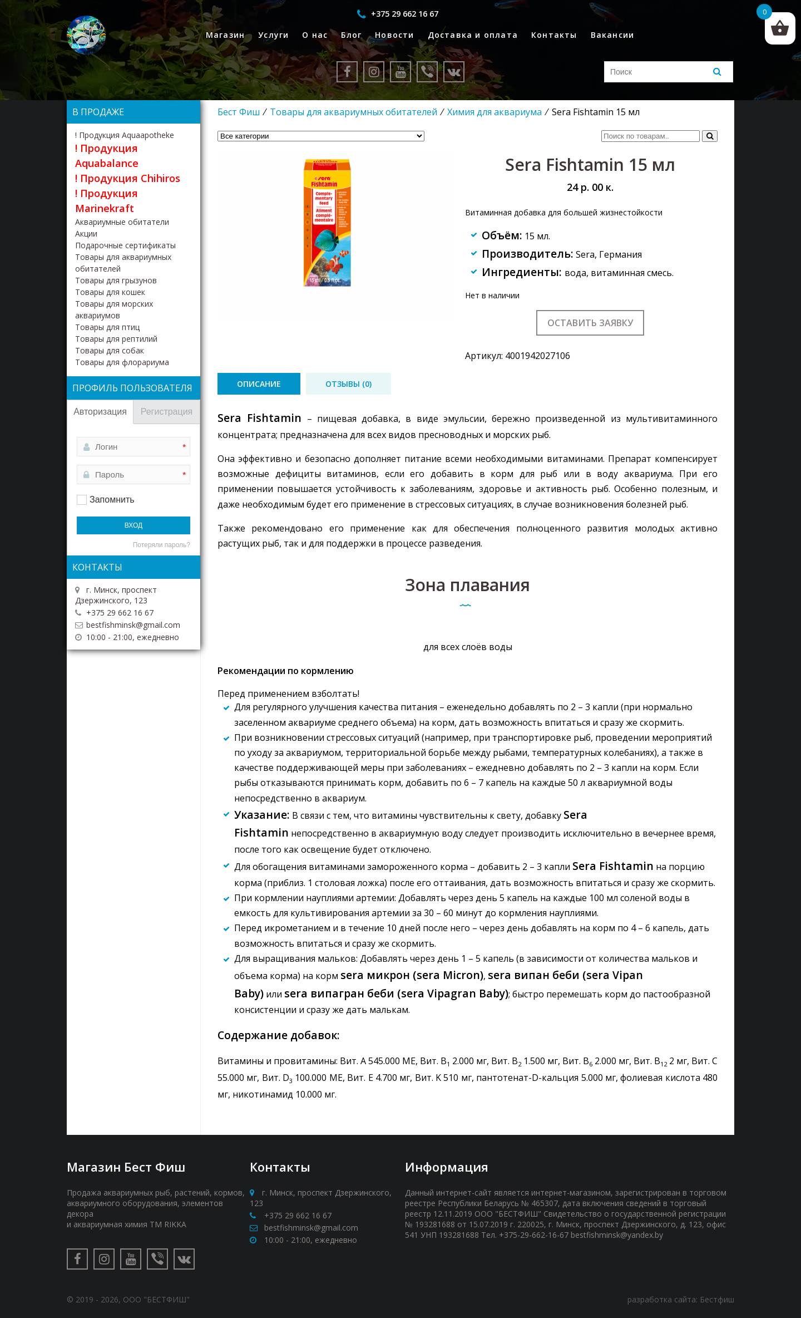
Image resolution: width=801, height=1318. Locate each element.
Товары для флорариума (122, 362)
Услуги (273, 34)
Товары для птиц (107, 327)
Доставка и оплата (473, 34)
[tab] (258, 384)
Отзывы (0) (348, 383)
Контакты (554, 34)
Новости (394, 34)
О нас (315, 34)
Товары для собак (109, 350)
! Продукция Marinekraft (106, 200)
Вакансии (613, 34)
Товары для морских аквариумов (114, 309)
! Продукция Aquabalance (107, 155)
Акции (86, 233)
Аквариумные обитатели (122, 222)
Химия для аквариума (494, 112)
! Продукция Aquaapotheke (124, 135)
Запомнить (112, 499)
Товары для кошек (110, 292)
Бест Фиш (238, 112)
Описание (259, 383)
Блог (351, 34)
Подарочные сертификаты (125, 245)
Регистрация (167, 411)
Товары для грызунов (116, 280)
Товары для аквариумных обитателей (353, 112)
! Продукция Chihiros (127, 178)
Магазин (225, 34)
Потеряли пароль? (161, 545)
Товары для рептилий (116, 338)
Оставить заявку (590, 323)
